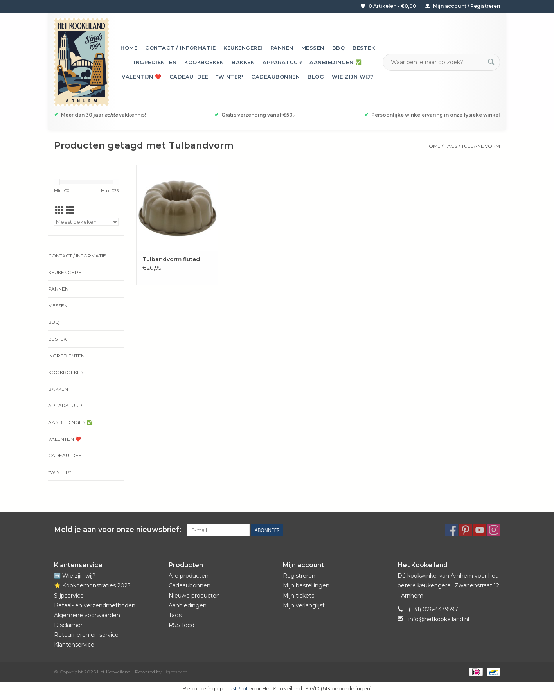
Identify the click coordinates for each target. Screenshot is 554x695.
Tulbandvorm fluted (171, 259)
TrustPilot (236, 688)
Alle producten (189, 575)
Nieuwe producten (194, 595)
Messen (312, 48)
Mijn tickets (298, 595)
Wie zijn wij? (353, 77)
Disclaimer (68, 625)
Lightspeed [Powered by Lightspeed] (175, 672)
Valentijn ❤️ (142, 77)
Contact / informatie (180, 48)
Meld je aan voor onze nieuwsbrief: (117, 530)
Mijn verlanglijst (304, 605)
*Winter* (229, 77)
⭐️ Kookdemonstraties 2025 (92, 585)
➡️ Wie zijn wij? (74, 575)
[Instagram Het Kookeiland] (493, 530)
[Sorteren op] (86, 222)
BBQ (338, 48)
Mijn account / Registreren (462, 6)
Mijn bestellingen (306, 585)
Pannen (281, 48)
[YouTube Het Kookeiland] (479, 530)
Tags (450, 146)
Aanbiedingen (188, 605)
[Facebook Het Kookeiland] (451, 530)
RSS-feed (181, 625)
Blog (316, 77)
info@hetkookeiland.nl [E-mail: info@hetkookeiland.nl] (438, 619)
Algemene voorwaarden (87, 615)
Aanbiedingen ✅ (335, 62)
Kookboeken (204, 62)
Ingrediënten (155, 62)
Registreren (299, 575)
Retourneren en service (86, 634)
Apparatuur (282, 62)
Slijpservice (69, 595)
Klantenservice (74, 644)
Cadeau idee (189, 77)
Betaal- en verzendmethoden (94, 605)
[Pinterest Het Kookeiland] (465, 530)
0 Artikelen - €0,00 (389, 6)
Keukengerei (243, 48)
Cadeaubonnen (275, 77)
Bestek (364, 48)
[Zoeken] (436, 62)
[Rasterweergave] (59, 210)
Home (129, 48)
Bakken (243, 62)
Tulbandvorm (480, 146)
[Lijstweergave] (70, 210)
